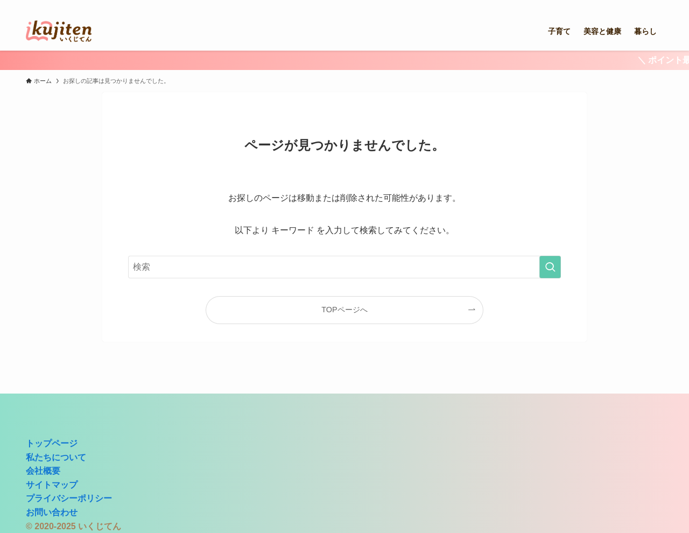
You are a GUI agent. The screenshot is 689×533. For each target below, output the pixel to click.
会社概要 (43, 470)
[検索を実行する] (550, 267)
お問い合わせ (52, 512)
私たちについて (56, 457)
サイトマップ (52, 484)
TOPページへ (344, 309)
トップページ (52, 443)
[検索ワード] (344, 267)
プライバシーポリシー (69, 498)
